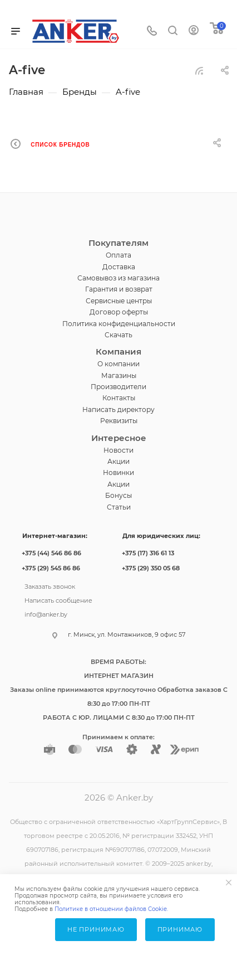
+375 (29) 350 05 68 (151, 568)
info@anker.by (45, 613)
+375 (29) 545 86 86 (51, 568)
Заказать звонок (49, 585)
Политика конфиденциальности (118, 323)
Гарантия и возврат (118, 289)
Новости (118, 450)
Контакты (118, 398)
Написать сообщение (58, 599)
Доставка (118, 267)
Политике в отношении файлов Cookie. (111, 909)
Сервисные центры (119, 301)
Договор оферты (119, 312)
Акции (118, 461)
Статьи (119, 507)
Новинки (118, 472)
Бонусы (118, 495)
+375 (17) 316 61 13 (148, 553)
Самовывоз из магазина (118, 278)
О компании (118, 364)
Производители (118, 386)
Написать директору (118, 409)
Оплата (118, 255)
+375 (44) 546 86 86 (51, 553)
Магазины (118, 375)
